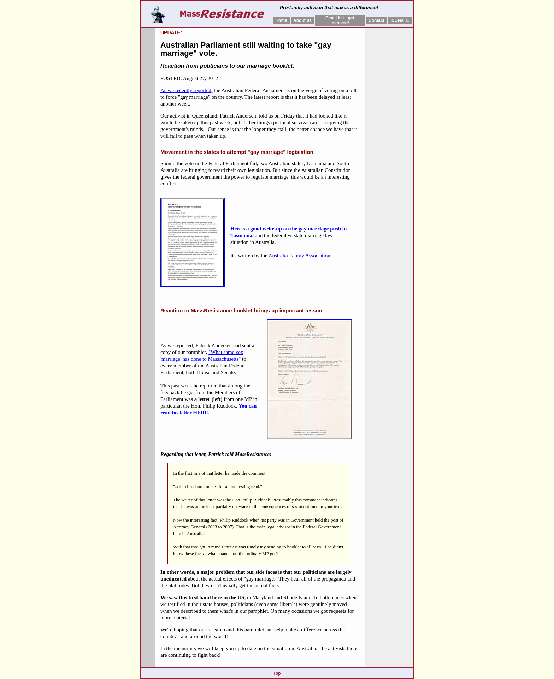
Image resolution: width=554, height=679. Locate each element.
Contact (376, 20)
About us (302, 20)
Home (281, 20)
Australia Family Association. (300, 255)
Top (277, 673)
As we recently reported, (186, 90)
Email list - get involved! (339, 20)
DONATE (400, 20)
